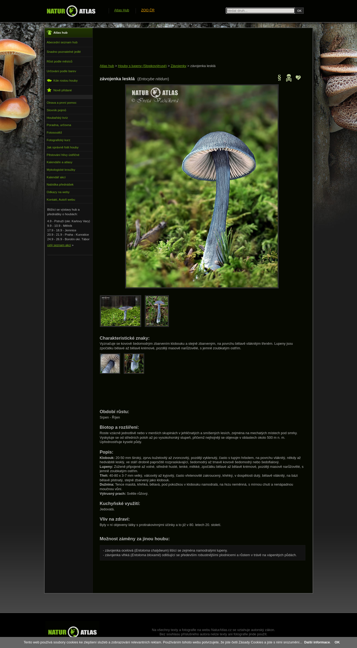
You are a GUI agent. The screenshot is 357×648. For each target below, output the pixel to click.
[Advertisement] (198, 46)
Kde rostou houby (62, 80)
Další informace (317, 642)
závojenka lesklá (202, 66)
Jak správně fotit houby (63, 147)
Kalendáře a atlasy (59, 162)
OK (337, 642)
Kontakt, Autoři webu (61, 199)
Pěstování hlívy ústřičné (63, 154)
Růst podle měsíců (59, 61)
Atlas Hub (121, 10)
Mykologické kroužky (61, 169)
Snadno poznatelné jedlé (64, 51)
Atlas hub (107, 66)
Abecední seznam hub (62, 42)
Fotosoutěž (54, 132)
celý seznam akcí (59, 245)
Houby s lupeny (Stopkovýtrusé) (142, 66)
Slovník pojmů (56, 110)
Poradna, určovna (59, 125)
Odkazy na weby (58, 192)
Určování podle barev (61, 71)
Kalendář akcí (56, 177)
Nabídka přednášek (60, 184)
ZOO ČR (148, 10)
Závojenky (178, 66)
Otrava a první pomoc (62, 102)
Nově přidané (59, 90)
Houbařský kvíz (57, 117)
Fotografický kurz (58, 140)
